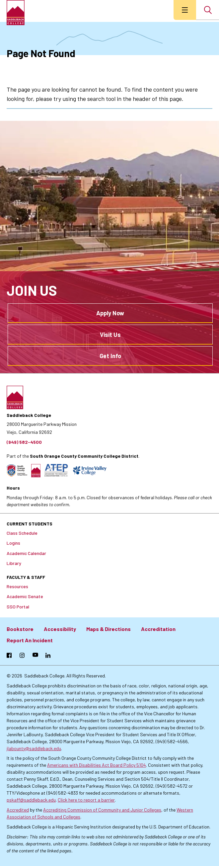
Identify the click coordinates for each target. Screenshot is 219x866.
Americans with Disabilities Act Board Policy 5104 (96, 765)
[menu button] (185, 10)
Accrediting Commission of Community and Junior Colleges (102, 810)
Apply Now (110, 313)
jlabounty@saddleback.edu (34, 748)
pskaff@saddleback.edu (31, 800)
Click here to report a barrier (86, 800)
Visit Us (110, 334)
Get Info (110, 355)
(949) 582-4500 (24, 442)
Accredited (18, 810)
